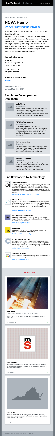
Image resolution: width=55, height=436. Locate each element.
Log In (42, 3)
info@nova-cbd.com (12, 72)
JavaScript (16, 228)
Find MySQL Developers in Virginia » (22, 210)
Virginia (21, 3)
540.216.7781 (15, 69)
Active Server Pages (19, 253)
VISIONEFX (11, 312)
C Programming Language (21, 239)
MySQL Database (18, 200)
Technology (18, 433)
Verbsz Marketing (23, 142)
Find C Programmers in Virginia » (21, 248)
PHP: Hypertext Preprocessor (22, 216)
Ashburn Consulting (23, 158)
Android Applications (19, 183)
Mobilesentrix (12, 362)
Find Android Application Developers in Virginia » (25, 194)
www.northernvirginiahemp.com (22, 26)
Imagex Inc (11, 412)
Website (8, 81)
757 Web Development (24, 122)
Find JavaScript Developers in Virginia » (23, 234)
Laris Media (20, 104)
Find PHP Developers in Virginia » (21, 223)
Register (47, 3)
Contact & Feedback (28, 433)
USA (7, 3)
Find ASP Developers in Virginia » (21, 259)
